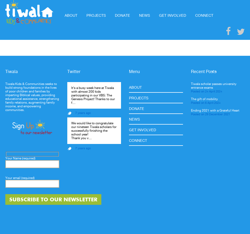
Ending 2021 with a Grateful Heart (215, 110)
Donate (122, 15)
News (144, 15)
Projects (96, 15)
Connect (204, 15)
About (71, 15)
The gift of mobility (204, 99)
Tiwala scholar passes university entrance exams (213, 86)
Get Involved (172, 15)
